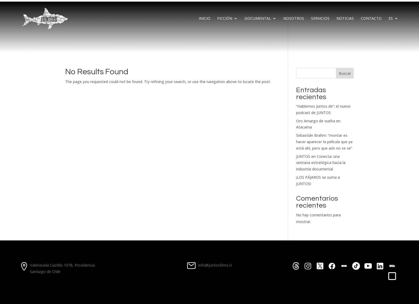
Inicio (204, 18)
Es (391, 18)
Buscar (345, 73)
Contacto (371, 18)
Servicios (320, 18)
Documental (258, 18)
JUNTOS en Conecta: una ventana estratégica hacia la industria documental (321, 163)
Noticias (345, 18)
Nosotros (293, 18)
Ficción (224, 18)
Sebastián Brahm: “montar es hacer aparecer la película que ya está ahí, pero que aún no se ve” (324, 142)
